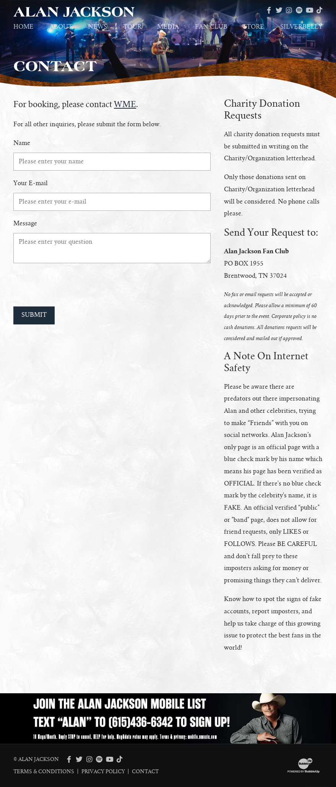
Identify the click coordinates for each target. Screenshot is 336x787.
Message (25, 223)
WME (125, 104)
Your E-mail (30, 183)
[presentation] (71, 285)
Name (21, 143)
